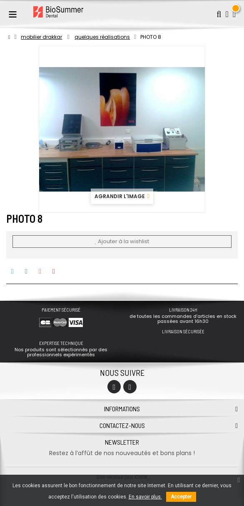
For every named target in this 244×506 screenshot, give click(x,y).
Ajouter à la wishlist (122, 241)
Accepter (181, 497)
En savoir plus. (145, 497)
